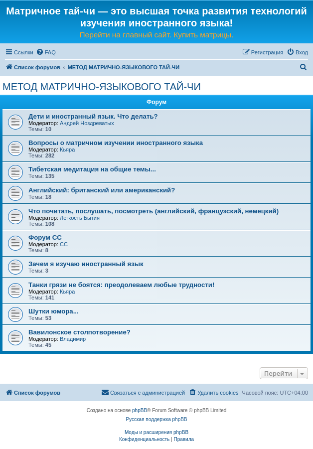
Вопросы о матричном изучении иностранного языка (115, 143)
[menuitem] (46, 52)
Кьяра (67, 149)
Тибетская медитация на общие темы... (92, 169)
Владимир (73, 339)
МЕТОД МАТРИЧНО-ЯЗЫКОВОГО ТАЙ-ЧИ (101, 86)
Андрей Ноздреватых (87, 123)
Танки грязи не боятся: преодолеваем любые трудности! (121, 285)
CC (64, 244)
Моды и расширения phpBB (156, 432)
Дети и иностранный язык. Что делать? (93, 116)
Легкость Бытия (80, 218)
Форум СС (45, 237)
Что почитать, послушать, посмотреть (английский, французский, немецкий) (153, 211)
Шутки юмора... (53, 311)
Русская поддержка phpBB (156, 419)
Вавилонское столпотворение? (79, 332)
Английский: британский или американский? (101, 190)
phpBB (139, 410)
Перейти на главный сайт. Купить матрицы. (157, 34)
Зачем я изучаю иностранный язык (86, 264)
